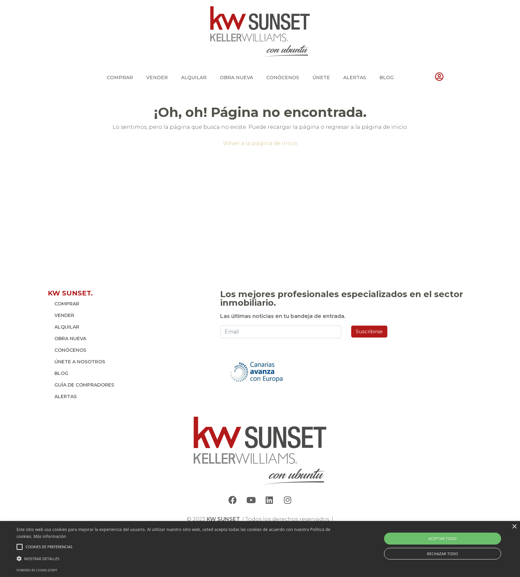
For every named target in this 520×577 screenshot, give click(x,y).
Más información (49, 536)
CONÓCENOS (282, 77)
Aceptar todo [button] (442, 538)
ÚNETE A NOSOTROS (79, 362)
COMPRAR (120, 77)
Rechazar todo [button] (442, 553)
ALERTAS (354, 77)
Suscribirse (369, 331)
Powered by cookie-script (37, 570)
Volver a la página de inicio (260, 143)
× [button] (514, 526)
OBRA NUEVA (236, 77)
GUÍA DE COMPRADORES (84, 385)
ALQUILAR (194, 77)
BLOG (386, 77)
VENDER (157, 77)
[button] (175, 558)
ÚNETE (321, 77)
